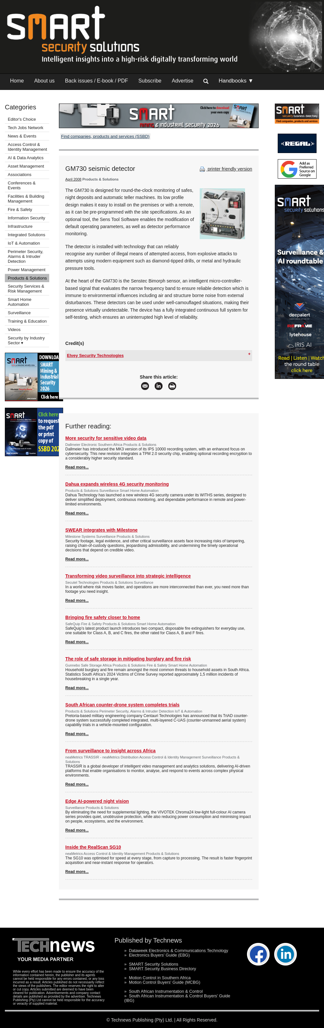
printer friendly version (225, 168)
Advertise (183, 80)
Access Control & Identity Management (27, 147)
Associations (19, 174)
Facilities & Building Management (26, 199)
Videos (14, 329)
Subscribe (150, 80)
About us (44, 80)
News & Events (22, 136)
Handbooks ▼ (235, 81)
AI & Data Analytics (26, 157)
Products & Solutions (27, 278)
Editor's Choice (22, 119)
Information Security (26, 218)
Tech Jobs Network (25, 127)
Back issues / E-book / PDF (96, 80)
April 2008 (73, 179)
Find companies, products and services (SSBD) (105, 136)
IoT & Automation (24, 243)
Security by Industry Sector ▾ (26, 340)
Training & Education (27, 321)
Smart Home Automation (19, 302)
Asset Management (26, 166)
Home (17, 80)
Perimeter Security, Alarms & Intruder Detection (25, 256)
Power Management (26, 269)
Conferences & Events (22, 185)
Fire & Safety (20, 209)
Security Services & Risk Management (26, 288)
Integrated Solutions (26, 234)
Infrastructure (20, 226)
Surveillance (19, 312)
